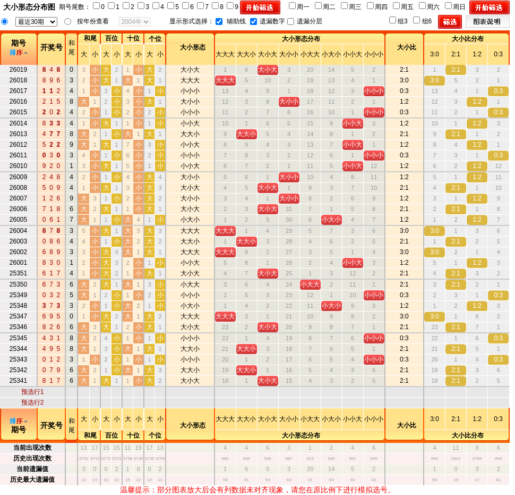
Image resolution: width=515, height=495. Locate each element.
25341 (18, 380)
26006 (18, 209)
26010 (18, 166)
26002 (18, 252)
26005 (18, 219)
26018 (18, 80)
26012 (18, 144)
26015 (18, 112)
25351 (18, 273)
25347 (18, 316)
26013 (18, 134)
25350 (18, 284)
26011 (18, 155)
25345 (18, 338)
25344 (18, 349)
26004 (18, 230)
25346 (18, 327)
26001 (18, 262)
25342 (18, 370)
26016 (18, 101)
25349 (18, 295)
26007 (18, 198)
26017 (18, 91)
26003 (18, 241)
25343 (18, 359)
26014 (18, 123)
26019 (18, 69)
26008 (18, 187)
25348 (18, 305)
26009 (18, 177)
